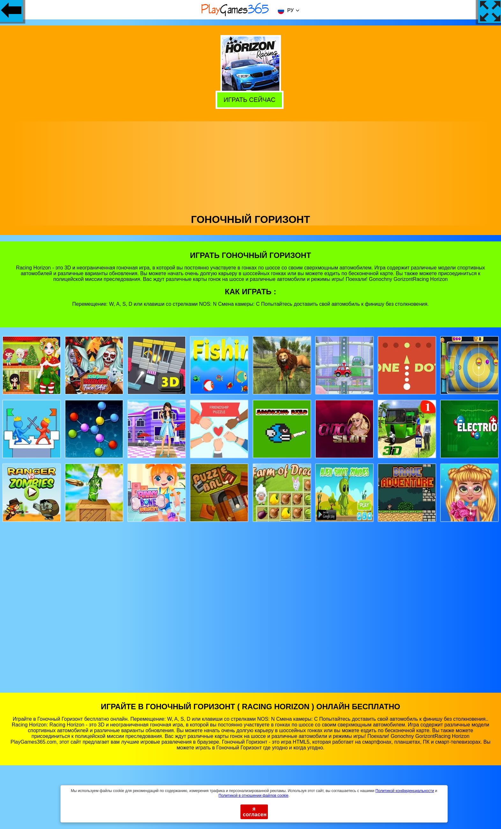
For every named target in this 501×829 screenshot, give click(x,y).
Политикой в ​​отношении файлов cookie (253, 795)
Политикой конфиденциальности (404, 791)
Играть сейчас (251, 99)
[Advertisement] (250, 166)
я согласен (255, 811)
